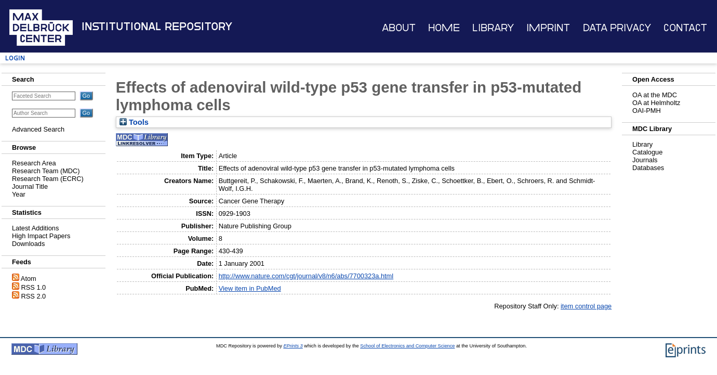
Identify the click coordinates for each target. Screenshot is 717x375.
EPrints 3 (292, 345)
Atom (28, 278)
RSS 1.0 (33, 287)
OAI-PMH (646, 110)
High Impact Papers (41, 236)
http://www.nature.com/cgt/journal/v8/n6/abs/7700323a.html (306, 276)
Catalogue (647, 152)
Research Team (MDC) (46, 171)
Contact (685, 28)
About (399, 28)
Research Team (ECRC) (48, 179)
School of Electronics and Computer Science (407, 345)
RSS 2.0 (33, 296)
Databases (648, 168)
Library (493, 28)
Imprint (548, 28)
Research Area (34, 163)
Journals (644, 160)
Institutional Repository (157, 26)
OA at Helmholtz (656, 103)
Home (444, 28)
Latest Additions (35, 228)
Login (15, 58)
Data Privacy (617, 28)
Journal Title (30, 186)
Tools (134, 122)
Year (18, 194)
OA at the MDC (654, 95)
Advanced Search (38, 129)
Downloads (28, 244)
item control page (586, 306)
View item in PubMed (250, 288)
